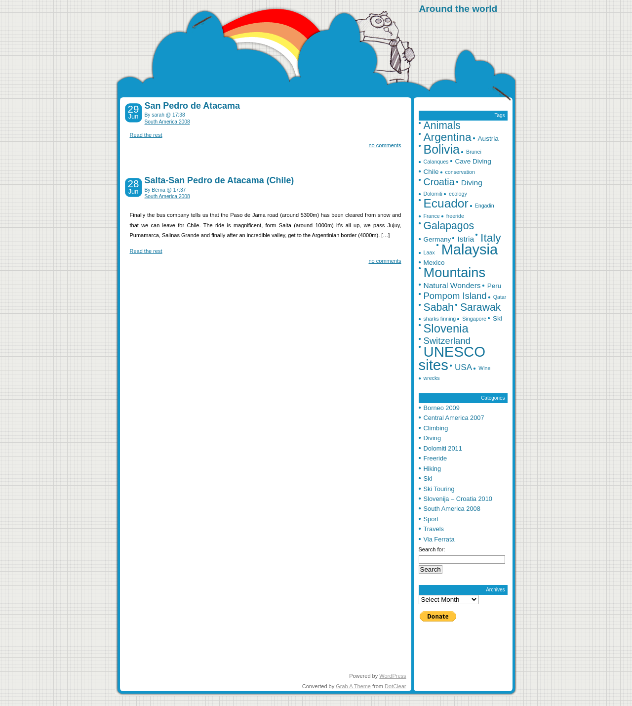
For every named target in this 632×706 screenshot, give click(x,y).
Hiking (432, 468)
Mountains (455, 272)
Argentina (448, 136)
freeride (455, 216)
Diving (471, 182)
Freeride (435, 458)
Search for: (432, 549)
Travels (434, 529)
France (432, 216)
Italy (490, 237)
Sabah (439, 307)
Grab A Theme (353, 686)
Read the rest (146, 135)
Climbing (436, 428)
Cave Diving (473, 161)
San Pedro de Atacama (192, 106)
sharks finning (440, 319)
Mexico (434, 262)
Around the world (458, 8)
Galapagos (449, 225)
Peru (494, 286)
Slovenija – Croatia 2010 (458, 498)
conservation (460, 172)
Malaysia (469, 249)
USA (463, 367)
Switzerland (447, 340)
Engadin (484, 205)
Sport (431, 519)
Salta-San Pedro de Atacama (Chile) (219, 180)
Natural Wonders (452, 285)
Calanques (436, 162)
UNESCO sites (452, 358)
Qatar (500, 297)
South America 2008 (167, 122)
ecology (458, 194)
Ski (497, 318)
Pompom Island (455, 296)
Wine (484, 368)
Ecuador (446, 203)
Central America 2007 (454, 417)
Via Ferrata (439, 539)
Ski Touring (439, 489)
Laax (429, 252)
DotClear (395, 686)
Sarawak (480, 307)
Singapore (474, 319)
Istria (465, 239)
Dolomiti (433, 194)
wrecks (432, 378)
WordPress (392, 676)
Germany (437, 239)
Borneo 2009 (442, 408)
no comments (384, 145)
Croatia (439, 181)
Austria (488, 138)
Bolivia (442, 149)
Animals (442, 125)
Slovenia (446, 328)
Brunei (473, 152)
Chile (431, 171)
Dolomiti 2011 (443, 448)
